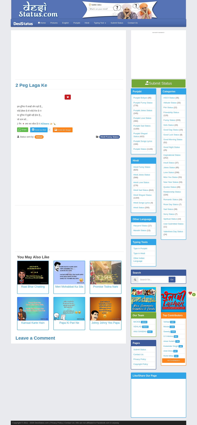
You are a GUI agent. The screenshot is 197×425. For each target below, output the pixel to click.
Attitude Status (170, 103)
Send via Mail (39, 129)
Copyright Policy (140, 364)
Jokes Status (169, 167)
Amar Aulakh (169, 341)
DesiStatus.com (42, 423)
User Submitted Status (173, 224)
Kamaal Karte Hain (32, 322)
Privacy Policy (139, 359)
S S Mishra (168, 336)
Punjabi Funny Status (143, 103)
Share (24, 130)
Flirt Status (168, 107)
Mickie (166, 326)
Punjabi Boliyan (140, 98)
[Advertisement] (69, 56)
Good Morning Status (172, 139)
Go (172, 279)
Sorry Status (169, 214)
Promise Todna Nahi (105, 286)
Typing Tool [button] (100, 23)
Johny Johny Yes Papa (106, 322)
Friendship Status (171, 112)
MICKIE (136, 322)
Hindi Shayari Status (142, 195)
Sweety (166, 331)
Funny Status (169, 120)
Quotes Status (169, 187)
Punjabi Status (139, 149)
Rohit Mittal (168, 356)
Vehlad (39, 137)
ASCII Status (169, 98)
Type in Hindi (139, 253)
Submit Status (117, 23)
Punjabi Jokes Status (142, 110)
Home (42, 23)
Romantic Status (170, 199)
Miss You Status (170, 177)
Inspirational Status (172, 155)
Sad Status (168, 209)
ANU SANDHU (140, 331)
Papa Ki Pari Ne (69, 322)
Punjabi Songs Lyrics (142, 141)
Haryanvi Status (140, 226)
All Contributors (173, 360)
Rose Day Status (171, 204)
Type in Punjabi (140, 248)
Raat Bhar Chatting (33, 286)
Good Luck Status (171, 135)
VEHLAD (137, 326)
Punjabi (76, 23)
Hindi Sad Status (140, 190)
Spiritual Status (170, 219)
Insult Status (169, 163)
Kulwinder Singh (170, 346)
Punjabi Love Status (142, 118)
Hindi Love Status (141, 182)
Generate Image (62, 129)
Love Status (168, 172)
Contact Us (133, 23)
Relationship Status (172, 192)
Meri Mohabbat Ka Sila (69, 286)
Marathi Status (139, 230)
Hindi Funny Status (110, 137)
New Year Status (170, 182)
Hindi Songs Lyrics (141, 203)
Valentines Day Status (173, 231)
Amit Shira (168, 351)
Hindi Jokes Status (141, 175)
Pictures (54, 23)
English (65, 23)
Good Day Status (171, 130)
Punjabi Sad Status (142, 126)
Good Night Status (171, 147)
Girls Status (168, 125)
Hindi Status (138, 207)
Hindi (87, 23)
